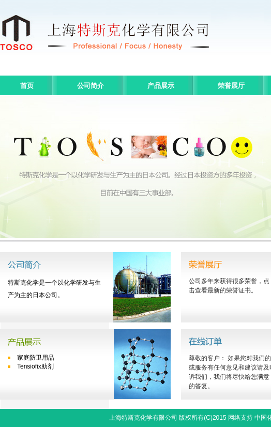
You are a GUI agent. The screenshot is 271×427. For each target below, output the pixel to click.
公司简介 (90, 86)
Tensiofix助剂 (35, 366)
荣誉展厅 (231, 86)
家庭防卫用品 (35, 357)
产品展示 (160, 86)
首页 (27, 86)
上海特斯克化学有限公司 (143, 417)
